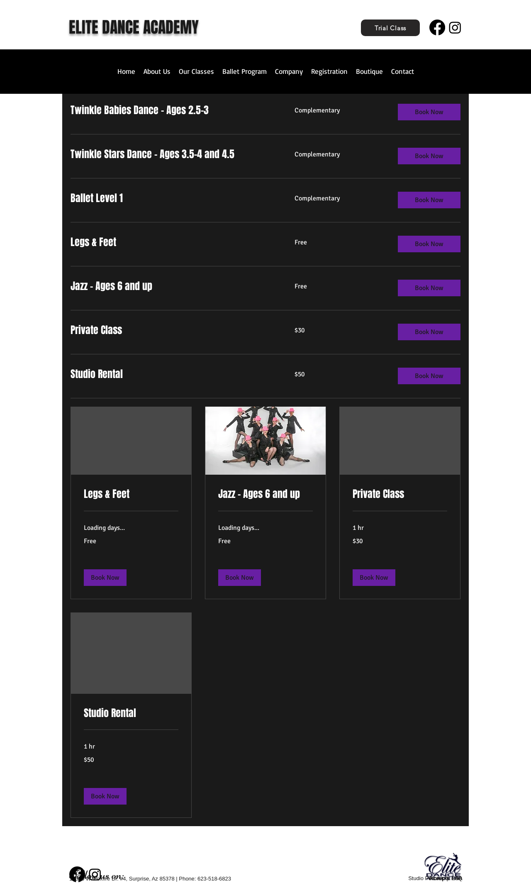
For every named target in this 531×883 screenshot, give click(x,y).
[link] (131, 494)
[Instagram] (455, 27)
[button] (105, 577)
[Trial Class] (390, 28)
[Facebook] (437, 27)
